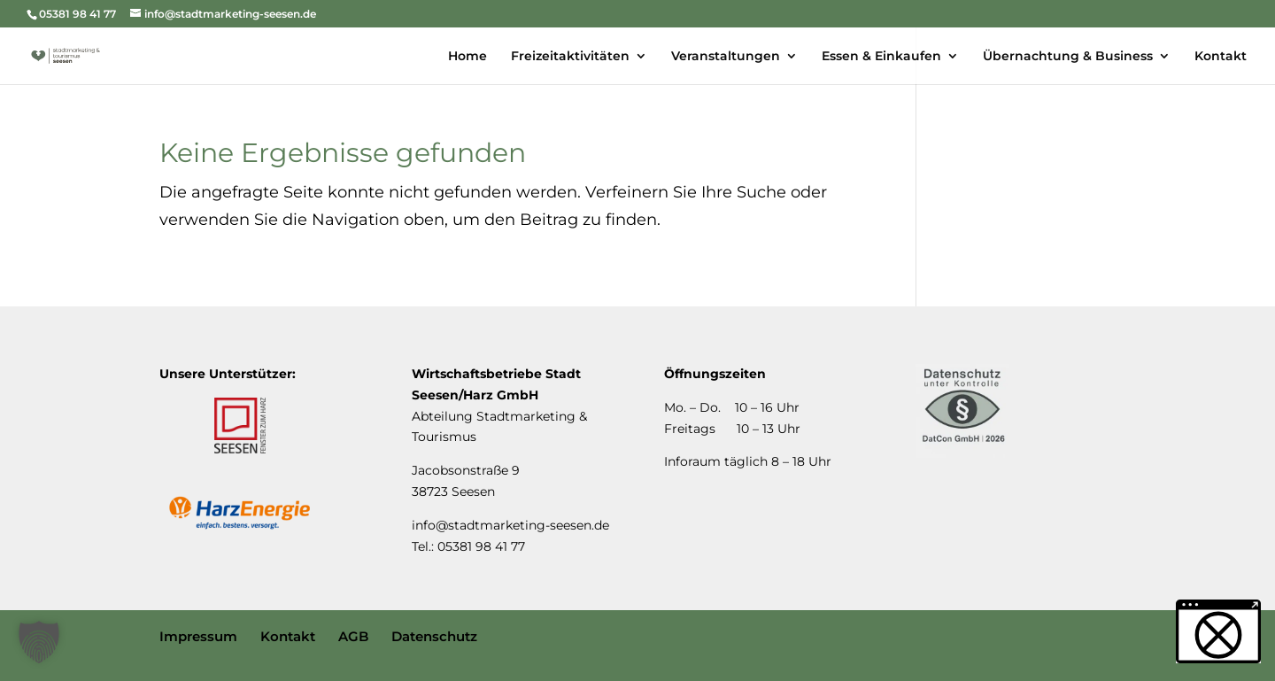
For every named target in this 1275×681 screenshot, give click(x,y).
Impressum (198, 636)
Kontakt (287, 636)
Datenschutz (434, 636)
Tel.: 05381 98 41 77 (468, 546)
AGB (353, 636)
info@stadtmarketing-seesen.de (510, 525)
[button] (39, 642)
